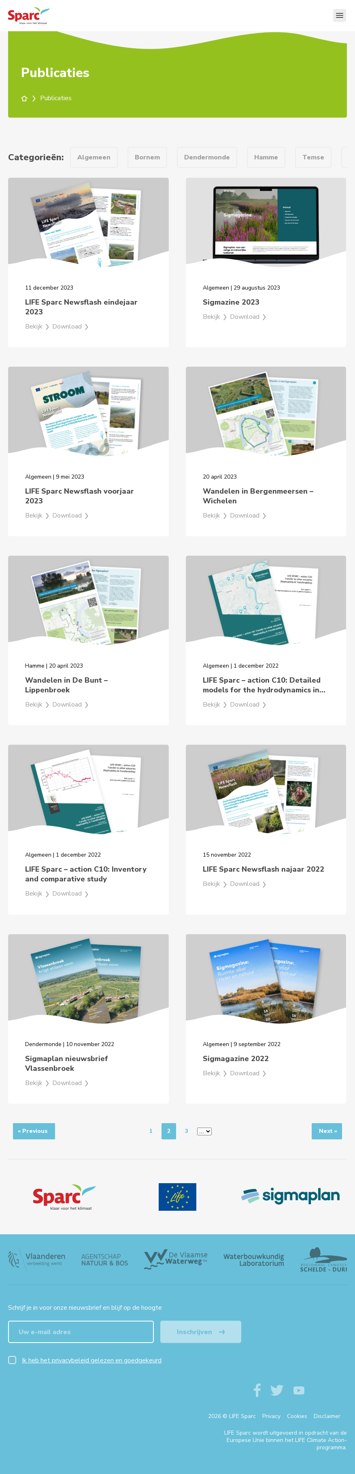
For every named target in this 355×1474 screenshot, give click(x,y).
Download (71, 326)
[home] (29, 98)
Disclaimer (327, 1416)
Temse (313, 157)
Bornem (147, 157)
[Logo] (64, 1197)
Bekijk (38, 326)
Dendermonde (207, 157)
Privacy (271, 1416)
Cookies (297, 1416)
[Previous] (34, 1131)
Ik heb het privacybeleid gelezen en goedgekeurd (92, 1360)
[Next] (327, 1131)
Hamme (266, 157)
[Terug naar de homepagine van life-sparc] (43, 15)
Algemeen (94, 157)
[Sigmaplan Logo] (290, 1197)
